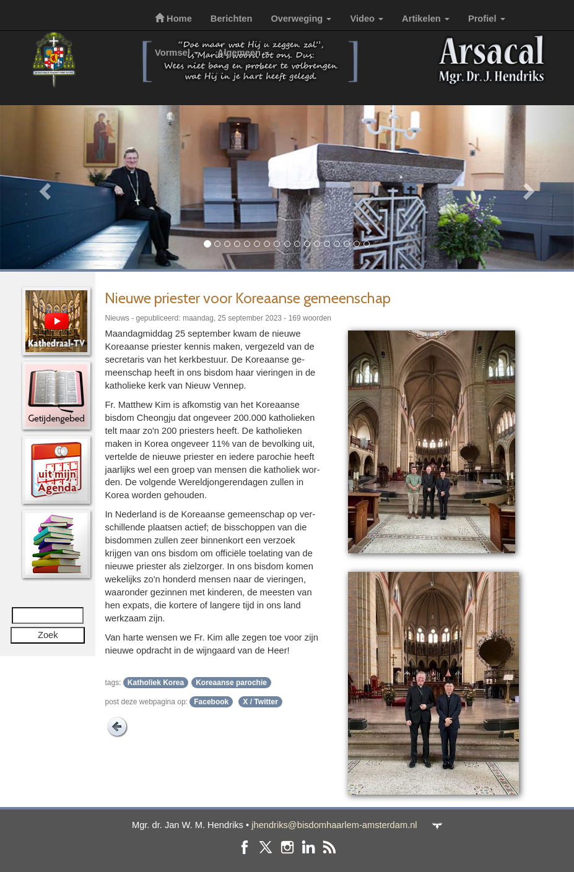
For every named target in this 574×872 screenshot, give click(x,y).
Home (173, 19)
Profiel (486, 19)
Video (366, 19)
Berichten (232, 19)
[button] (43, 187)
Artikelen (426, 19)
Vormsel (177, 53)
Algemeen (243, 53)
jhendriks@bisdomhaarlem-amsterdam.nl (334, 825)
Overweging (301, 19)
